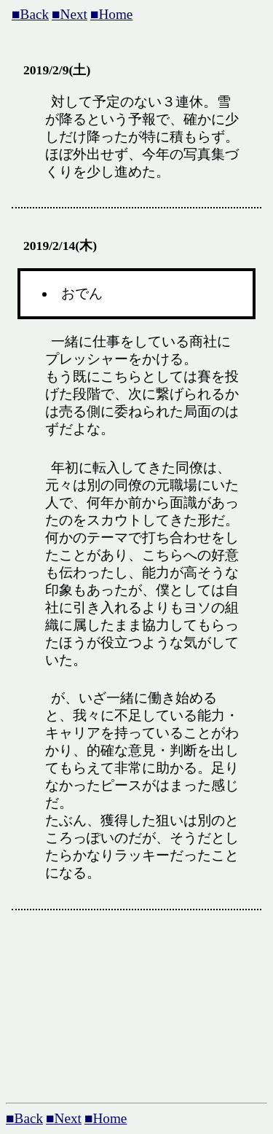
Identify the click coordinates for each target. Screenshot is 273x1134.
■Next (69, 14)
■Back (30, 14)
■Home (111, 14)
